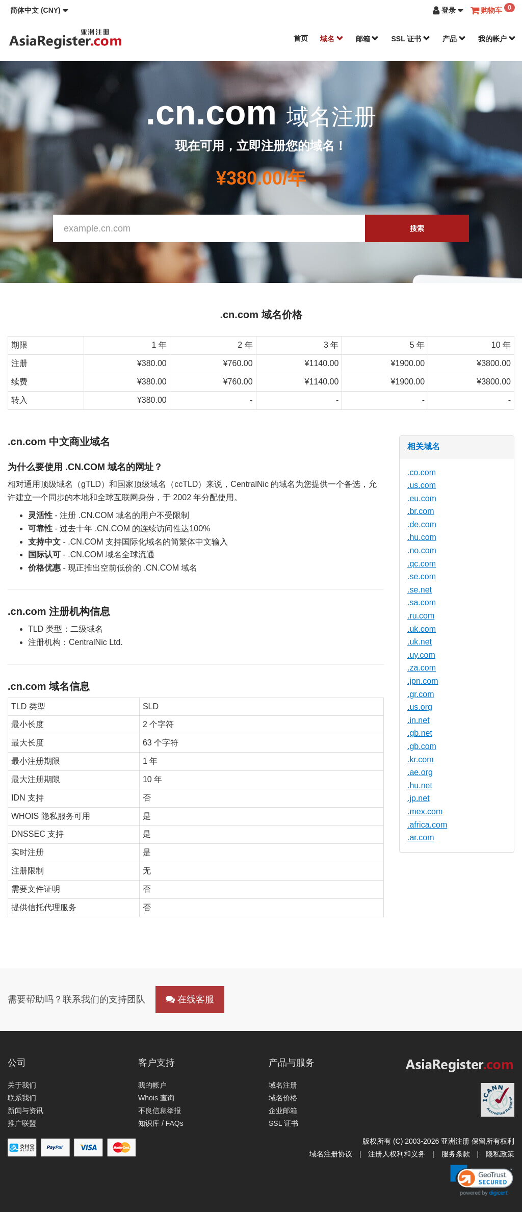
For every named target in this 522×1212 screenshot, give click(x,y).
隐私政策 (500, 1154)
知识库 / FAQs (161, 1123)
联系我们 (22, 1098)
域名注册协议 (330, 1154)
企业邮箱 (283, 1110)
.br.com (420, 511)
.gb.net (419, 733)
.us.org (419, 707)
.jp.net (418, 798)
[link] (481, 1180)
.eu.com (421, 498)
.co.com (421, 472)
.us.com (421, 485)
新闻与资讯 (25, 1110)
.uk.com (421, 629)
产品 (454, 39)
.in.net (418, 720)
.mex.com (424, 811)
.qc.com (421, 563)
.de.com (421, 524)
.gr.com (420, 694)
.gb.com (421, 746)
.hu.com (421, 537)
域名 (332, 39)
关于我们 (22, 1085)
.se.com (421, 576)
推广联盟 (22, 1123)
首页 (301, 38)
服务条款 (455, 1154)
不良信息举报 (159, 1110)
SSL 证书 (410, 39)
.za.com (421, 667)
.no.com (421, 550)
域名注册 (283, 1085)
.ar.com (420, 837)
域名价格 (283, 1098)
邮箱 (367, 39)
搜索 (417, 228)
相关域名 (423, 446)
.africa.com (427, 824)
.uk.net (419, 641)
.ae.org (420, 772)
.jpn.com (422, 681)
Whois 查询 (156, 1098)
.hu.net (419, 785)
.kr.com (420, 759)
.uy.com (421, 655)
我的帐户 (497, 39)
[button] (39, 10)
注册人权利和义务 (396, 1154)
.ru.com (420, 615)
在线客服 (190, 999)
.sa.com (421, 602)
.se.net (419, 589)
